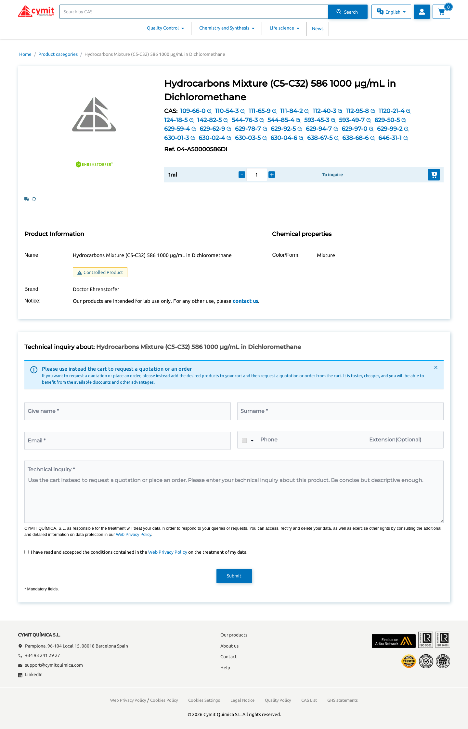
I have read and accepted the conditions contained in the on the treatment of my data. (139, 552)
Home (25, 54)
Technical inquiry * (51, 469)
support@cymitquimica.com (50, 665)
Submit (234, 575)
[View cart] (441, 12)
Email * (37, 441)
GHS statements (342, 700)
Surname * (254, 411)
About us (229, 646)
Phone (269, 440)
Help (225, 667)
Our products (233, 634)
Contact (228, 656)
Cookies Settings (204, 700)
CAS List (309, 700)
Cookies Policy (164, 700)
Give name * (43, 411)
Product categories (58, 54)
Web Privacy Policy (133, 534)
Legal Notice (242, 700)
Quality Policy (278, 700)
